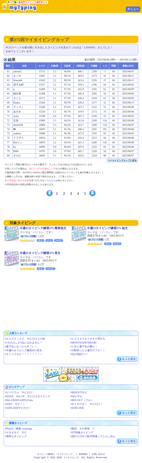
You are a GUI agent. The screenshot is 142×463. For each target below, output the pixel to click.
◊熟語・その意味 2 (82, 428)
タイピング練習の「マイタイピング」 (56, 454)
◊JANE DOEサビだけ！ (18, 408)
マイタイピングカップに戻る (122, 160)
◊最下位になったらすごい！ (21, 346)
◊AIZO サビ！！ (15, 404)
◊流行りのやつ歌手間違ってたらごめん (93, 436)
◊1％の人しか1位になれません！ (23, 342)
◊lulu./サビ (76, 396)
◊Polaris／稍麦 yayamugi (18, 428)
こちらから (50, 180)
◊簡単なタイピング (16, 436)
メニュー (133, 9)
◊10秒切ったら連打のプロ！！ (87, 350)
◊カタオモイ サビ (16, 432)
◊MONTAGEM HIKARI (83, 342)
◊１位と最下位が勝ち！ (84, 346)
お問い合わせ (98, 454)
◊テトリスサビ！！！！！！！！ (23, 354)
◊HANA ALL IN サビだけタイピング (27, 396)
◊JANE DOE (77, 408)
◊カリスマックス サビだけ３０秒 (25, 338)
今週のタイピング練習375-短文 (107, 228)
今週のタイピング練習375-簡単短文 (43, 228)
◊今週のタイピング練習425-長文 (23, 350)
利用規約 (83, 454)
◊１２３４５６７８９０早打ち (87, 338)
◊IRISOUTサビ (78, 392)
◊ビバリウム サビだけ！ (20, 392)
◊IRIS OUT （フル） (82, 400)
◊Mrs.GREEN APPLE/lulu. (19, 400)
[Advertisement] (71, 24)
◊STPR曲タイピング (81, 432)
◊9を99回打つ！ (79, 354)
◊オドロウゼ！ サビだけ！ (86, 404)
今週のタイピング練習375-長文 (40, 253)
